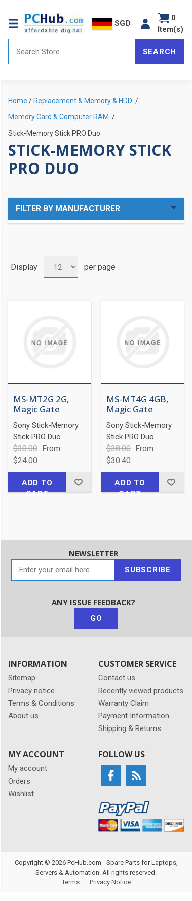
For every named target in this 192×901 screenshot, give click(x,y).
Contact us (116, 677)
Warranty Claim (123, 703)
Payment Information (133, 715)
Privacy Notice (110, 882)
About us (23, 715)
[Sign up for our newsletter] (63, 570)
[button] (145, 23)
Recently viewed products (140, 690)
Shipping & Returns (129, 728)
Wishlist (21, 793)
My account (27, 768)
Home (17, 101)
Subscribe (148, 569)
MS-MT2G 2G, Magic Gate (41, 404)
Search (160, 51)
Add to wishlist (78, 482)
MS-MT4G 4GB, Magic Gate (137, 404)
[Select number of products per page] (61, 267)
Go (96, 618)
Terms (71, 882)
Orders (19, 781)
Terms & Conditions (41, 703)
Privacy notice (31, 690)
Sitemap (21, 677)
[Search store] (72, 51)
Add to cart (37, 485)
